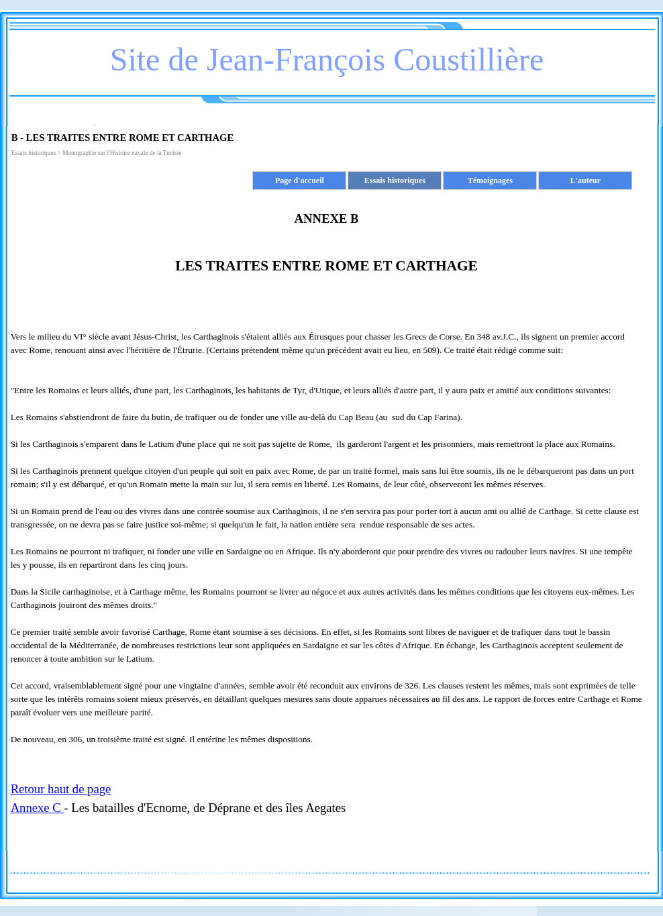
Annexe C (37, 808)
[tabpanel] (327, 491)
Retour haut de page (61, 789)
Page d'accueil (299, 180)
